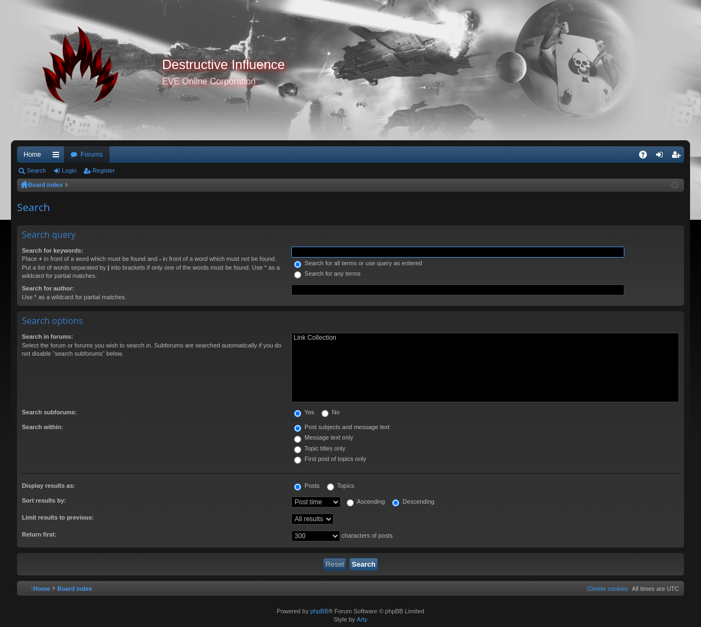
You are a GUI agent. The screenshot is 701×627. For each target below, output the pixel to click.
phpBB (319, 611)
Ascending (366, 501)
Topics (340, 485)
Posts (307, 485)
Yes (304, 412)
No (330, 412)
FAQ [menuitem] (646, 157)
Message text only (323, 437)
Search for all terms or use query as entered (358, 263)
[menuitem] (607, 588)
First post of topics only (330, 458)
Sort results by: (44, 500)
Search (36, 170)
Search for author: (48, 288)
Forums (92, 154)
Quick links (58, 157)
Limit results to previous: (58, 517)
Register (104, 170)
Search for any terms (327, 273)
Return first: (39, 534)
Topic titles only (319, 448)
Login (69, 170)
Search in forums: (47, 336)
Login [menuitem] (662, 157)
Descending (413, 501)
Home (32, 154)
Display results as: (48, 485)
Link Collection (485, 338)
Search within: (42, 427)
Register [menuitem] (678, 157)
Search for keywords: (52, 250)
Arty (362, 619)
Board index (45, 184)
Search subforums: (49, 412)
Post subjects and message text (341, 427)
